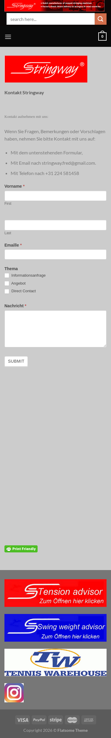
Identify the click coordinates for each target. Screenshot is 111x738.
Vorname (14, 186)
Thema (11, 268)
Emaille (13, 245)
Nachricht (15, 305)
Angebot (14, 283)
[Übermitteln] (101, 19)
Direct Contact (20, 291)
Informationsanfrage (25, 275)
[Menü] (8, 36)
